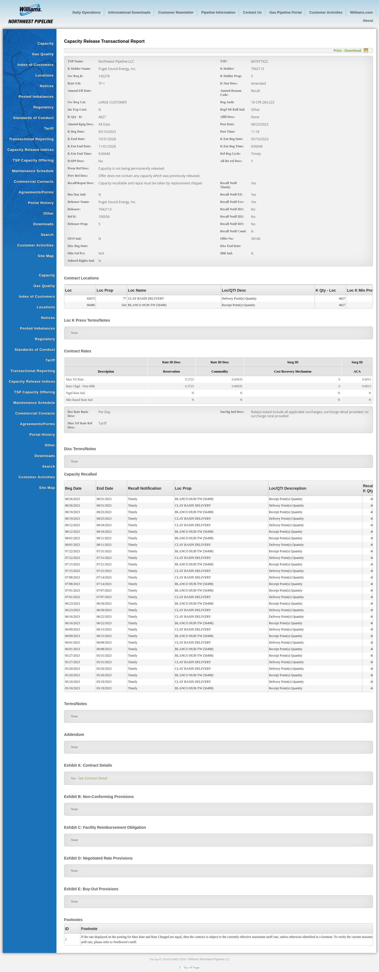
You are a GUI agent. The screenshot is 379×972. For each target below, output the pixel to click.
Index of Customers (35, 65)
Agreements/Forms (36, 192)
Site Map (46, 256)
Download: (353, 50)
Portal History (41, 203)
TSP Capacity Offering (33, 160)
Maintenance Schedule (33, 171)
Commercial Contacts (34, 181)
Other (48, 213)
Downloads (43, 224)
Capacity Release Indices (30, 150)
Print (337, 50)
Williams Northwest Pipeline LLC (209, 959)
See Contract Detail (91, 778)
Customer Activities (35, 245)
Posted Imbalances (36, 97)
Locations (44, 75)
